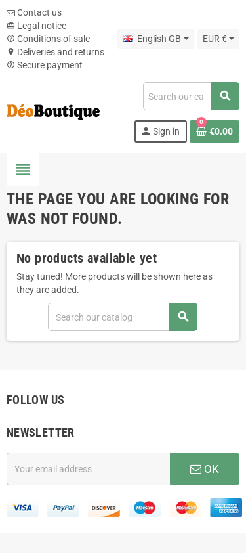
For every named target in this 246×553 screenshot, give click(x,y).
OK (204, 469)
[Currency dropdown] (218, 39)
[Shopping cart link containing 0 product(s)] (214, 131)
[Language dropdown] (155, 39)
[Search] (191, 96)
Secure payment (45, 65)
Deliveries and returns (55, 52)
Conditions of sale (48, 38)
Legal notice (36, 25)
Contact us (34, 12)
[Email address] (88, 469)
